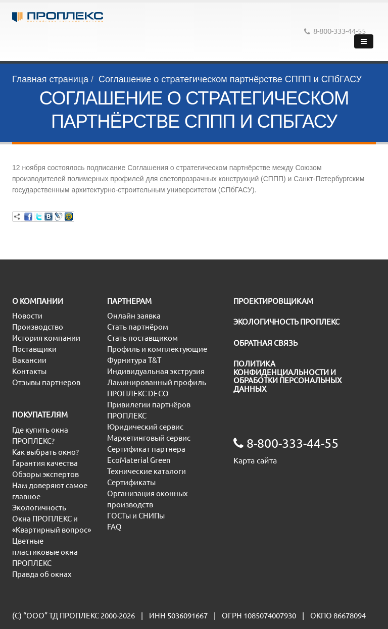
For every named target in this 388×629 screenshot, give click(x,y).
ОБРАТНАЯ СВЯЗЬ (265, 343)
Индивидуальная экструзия (156, 371)
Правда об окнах (42, 574)
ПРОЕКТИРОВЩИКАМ (273, 301)
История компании (46, 338)
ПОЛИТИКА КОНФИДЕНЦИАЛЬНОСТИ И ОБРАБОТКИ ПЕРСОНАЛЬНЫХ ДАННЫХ (287, 376)
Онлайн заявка (134, 315)
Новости (27, 315)
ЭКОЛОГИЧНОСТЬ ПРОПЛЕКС (286, 322)
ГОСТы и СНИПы (136, 515)
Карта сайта (255, 460)
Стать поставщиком (142, 338)
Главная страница (50, 79)
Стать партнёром (137, 327)
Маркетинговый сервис (148, 438)
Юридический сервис (145, 427)
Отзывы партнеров (46, 382)
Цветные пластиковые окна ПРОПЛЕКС (45, 552)
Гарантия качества (45, 463)
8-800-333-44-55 (335, 31)
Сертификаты (131, 482)
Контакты (29, 371)
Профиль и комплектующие (157, 349)
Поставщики (34, 349)
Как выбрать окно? (45, 452)
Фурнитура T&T (134, 360)
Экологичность (39, 507)
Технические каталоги (146, 471)
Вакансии (29, 360)
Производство (37, 327)
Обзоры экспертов (45, 474)
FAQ (114, 526)
